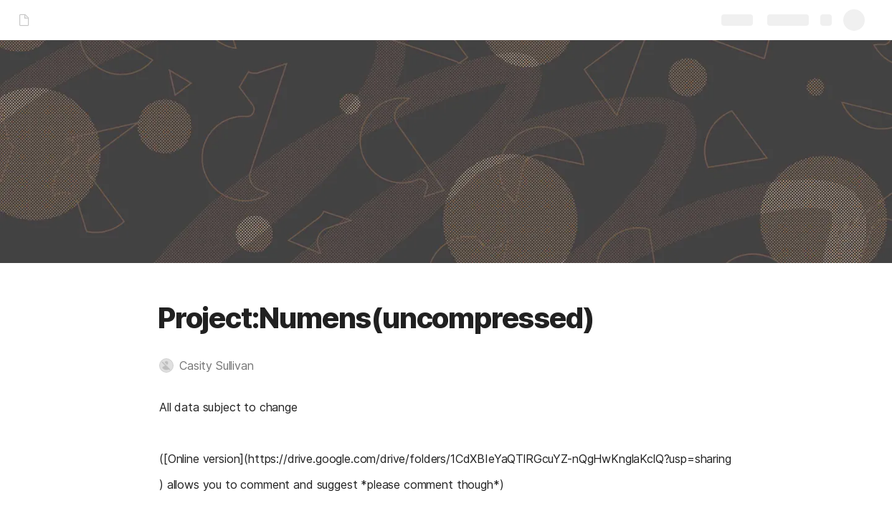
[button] (213, 365)
